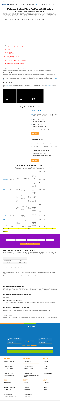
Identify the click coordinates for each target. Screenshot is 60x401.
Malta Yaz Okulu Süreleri (9, 48)
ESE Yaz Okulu (5, 179)
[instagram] (28, 341)
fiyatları (13, 167)
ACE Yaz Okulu (5, 219)
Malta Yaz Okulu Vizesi (8, 49)
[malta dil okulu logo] (30, 332)
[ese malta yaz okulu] (16, 120)
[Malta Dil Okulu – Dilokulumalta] (5, 4)
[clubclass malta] (44, 150)
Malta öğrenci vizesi (49, 85)
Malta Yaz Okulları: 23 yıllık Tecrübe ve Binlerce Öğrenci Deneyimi (15, 46)
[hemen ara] (11, 342)
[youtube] (31, 340)
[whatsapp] (33, 341)
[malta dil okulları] (11, 1)
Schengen (8, 85)
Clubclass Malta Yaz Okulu (9, 53)
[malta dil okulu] (5, 1)
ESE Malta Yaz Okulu (36, 110)
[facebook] (26, 341)
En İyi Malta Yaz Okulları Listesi (9, 50)
